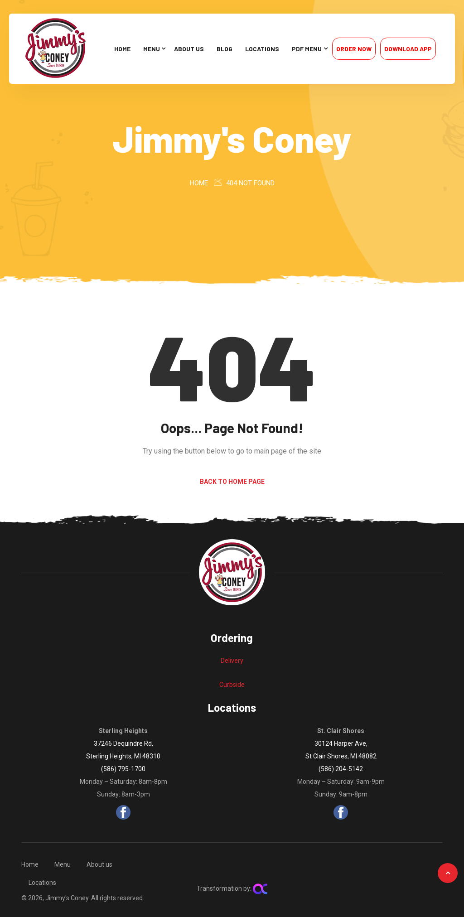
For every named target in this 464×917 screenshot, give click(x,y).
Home (122, 49)
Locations (262, 49)
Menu (151, 49)
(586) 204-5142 (341, 768)
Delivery (232, 660)
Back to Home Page (232, 481)
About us (189, 49)
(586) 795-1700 (123, 768)
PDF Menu (307, 49)
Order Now (354, 49)
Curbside (232, 684)
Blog (224, 49)
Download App (408, 49)
